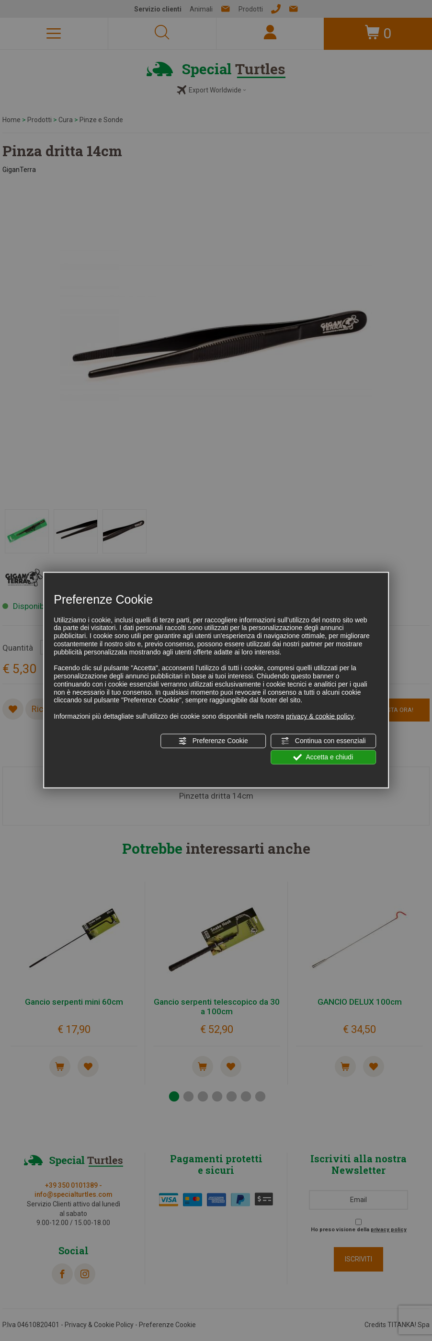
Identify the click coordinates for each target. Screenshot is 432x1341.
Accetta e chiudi (323, 757)
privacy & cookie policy (320, 716)
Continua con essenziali (323, 740)
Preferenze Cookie (213, 740)
